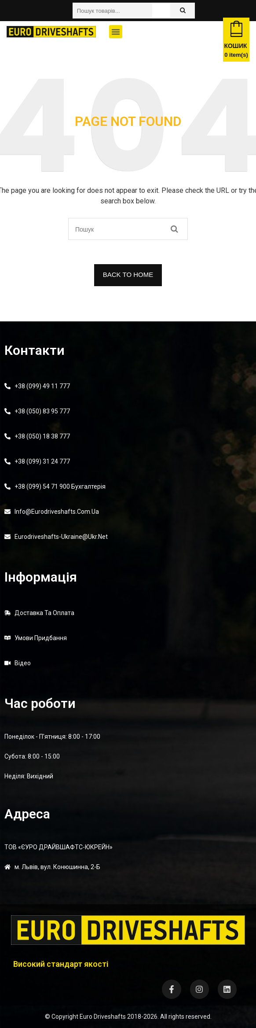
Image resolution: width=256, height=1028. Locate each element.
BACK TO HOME (128, 274)
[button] (115, 31)
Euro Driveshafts (103, 1016)
